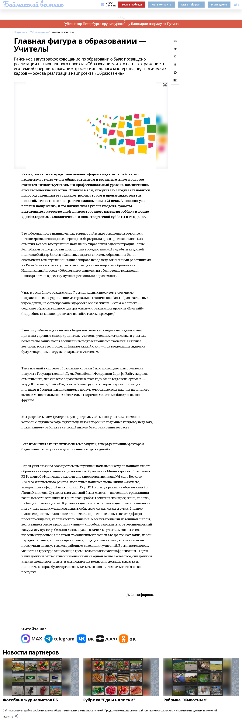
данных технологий (205, 710)
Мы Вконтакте (161, 4)
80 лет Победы (132, 4)
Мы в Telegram (191, 4)
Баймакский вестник (33, 4)
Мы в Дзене (219, 4)
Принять (8, 716)
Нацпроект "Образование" (32, 32)
